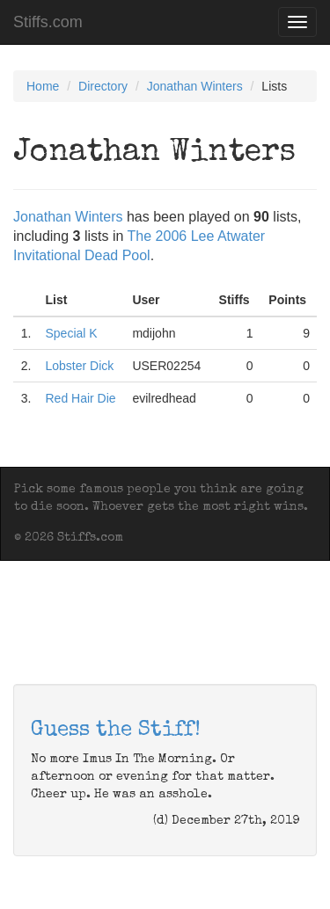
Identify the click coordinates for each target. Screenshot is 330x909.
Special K (71, 333)
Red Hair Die (80, 398)
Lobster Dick (79, 366)
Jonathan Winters (195, 86)
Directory (103, 86)
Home (42, 86)
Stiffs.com (48, 22)
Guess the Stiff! (116, 730)
